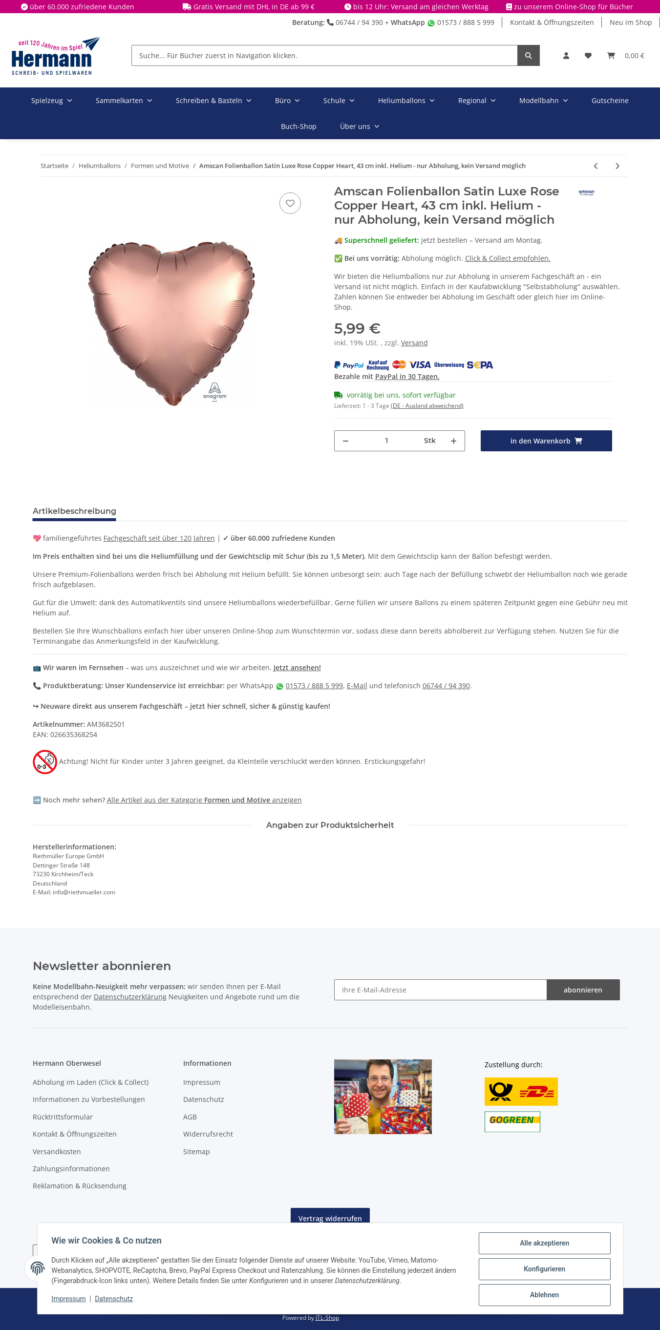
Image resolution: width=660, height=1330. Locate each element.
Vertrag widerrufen (330, 1218)
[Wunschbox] (588, 55)
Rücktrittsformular (63, 1116)
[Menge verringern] (346, 441)
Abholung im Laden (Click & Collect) (91, 1082)
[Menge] (387, 441)
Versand (414, 342)
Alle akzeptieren (543, 1244)
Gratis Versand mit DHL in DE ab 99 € (254, 6)
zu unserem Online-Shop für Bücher (573, 6)
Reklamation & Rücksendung (80, 1185)
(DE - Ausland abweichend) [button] (427, 405)
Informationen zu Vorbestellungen (89, 1099)
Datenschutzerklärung (130, 996)
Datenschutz (203, 1099)
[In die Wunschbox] (290, 203)
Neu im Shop (631, 22)
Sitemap (196, 1151)
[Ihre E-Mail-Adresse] (440, 989)
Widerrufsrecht (208, 1134)
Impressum (201, 1082)
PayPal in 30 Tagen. (407, 376)
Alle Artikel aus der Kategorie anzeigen (204, 799)
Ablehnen (543, 1295)
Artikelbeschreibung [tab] (74, 511)
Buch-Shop (299, 126)
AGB (190, 1116)
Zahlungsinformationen (71, 1168)
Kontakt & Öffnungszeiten (552, 22)
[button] (566, 55)
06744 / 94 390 (355, 22)
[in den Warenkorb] (546, 440)
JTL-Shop (327, 1317)
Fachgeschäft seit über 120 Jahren (159, 538)
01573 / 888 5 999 (460, 22)
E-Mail (357, 685)
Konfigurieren (543, 1270)
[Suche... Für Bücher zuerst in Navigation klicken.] (324, 55)
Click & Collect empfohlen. (508, 258)
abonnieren (583, 989)
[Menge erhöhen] (454, 441)
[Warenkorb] (625, 55)
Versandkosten (57, 1151)
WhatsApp (408, 22)
